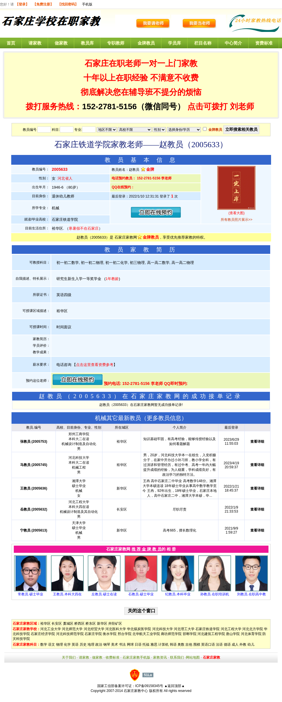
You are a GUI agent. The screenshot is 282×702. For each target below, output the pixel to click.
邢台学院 (125, 634)
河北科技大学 (162, 629)
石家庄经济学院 (43, 634)
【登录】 (22, 4)
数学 (43, 644)
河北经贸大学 (94, 629)
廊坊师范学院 (171, 634)
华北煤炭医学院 (139, 629)
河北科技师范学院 (70, 634)
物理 (59, 644)
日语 (138, 644)
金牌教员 (146, 43)
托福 (145, 644)
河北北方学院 (252, 629)
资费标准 (264, 43)
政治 (98, 644)
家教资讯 (160, 657)
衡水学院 (110, 634)
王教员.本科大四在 (67, 594)
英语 (75, 644)
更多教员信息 (164, 418)
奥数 (181, 644)
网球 (130, 644)
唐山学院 (233, 634)
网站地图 (193, 657)
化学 (67, 644)
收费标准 (112, 657)
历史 (83, 644)
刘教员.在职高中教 (251, 594)
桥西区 (79, 624)
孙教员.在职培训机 (214, 594)
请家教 (34, 43)
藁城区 (68, 624)
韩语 (173, 644)
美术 (114, 644)
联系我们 (177, 657)
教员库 (87, 43)
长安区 (57, 624)
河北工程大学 (231, 629)
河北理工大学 (184, 629)
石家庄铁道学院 (207, 629)
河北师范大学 (72, 629)
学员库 (174, 43)
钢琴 (106, 644)
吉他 (188, 644)
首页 (11, 43)
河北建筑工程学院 (211, 634)
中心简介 (233, 43)
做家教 (61, 43)
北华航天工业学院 (146, 634)
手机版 (87, 4)
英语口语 (208, 644)
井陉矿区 (115, 624)
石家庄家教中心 (136, 691)
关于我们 (69, 657)
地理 (90, 644)
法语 (219, 644)
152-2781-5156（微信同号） (134, 106)
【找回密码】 (68, 4)
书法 (122, 644)
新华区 (102, 624)
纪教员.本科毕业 (177, 594)
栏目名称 (203, 43)
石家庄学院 (93, 634)
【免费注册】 (43, 4)
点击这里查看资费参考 (94, 364)
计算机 (163, 644)
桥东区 (90, 624)
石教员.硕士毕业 (140, 594)
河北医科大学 (115, 629)
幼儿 (250, 644)
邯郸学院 (190, 634)
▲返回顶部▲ (174, 686)
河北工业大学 (50, 629)
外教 (242, 644)
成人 (235, 644)
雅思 (153, 644)
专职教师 (115, 43)
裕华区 (45, 624)
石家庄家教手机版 (136, 657)
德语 (227, 644)
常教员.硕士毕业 (30, 594)
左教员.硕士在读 (104, 594)
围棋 (196, 644)
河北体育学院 (251, 634)
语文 (51, 644)
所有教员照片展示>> (236, 220)
